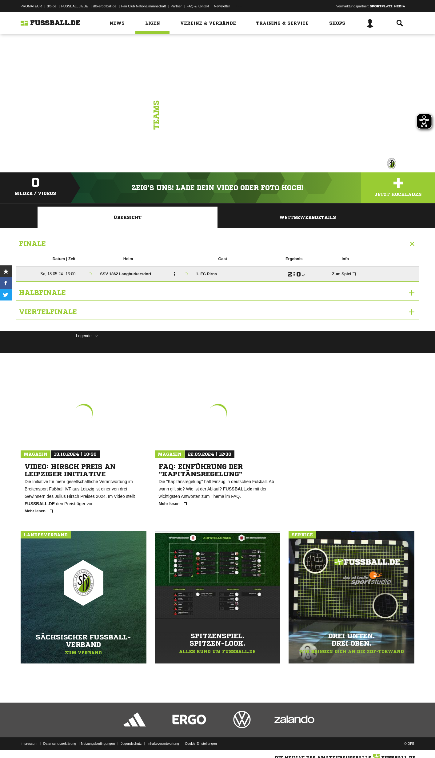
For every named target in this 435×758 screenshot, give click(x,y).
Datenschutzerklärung (59, 743)
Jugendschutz (131, 743)
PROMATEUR (31, 6)
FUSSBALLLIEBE (74, 6)
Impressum (29, 743)
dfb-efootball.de (104, 6)
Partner (176, 6)
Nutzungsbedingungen (98, 743)
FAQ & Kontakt (198, 6)
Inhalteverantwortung (163, 743)
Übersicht (128, 217)
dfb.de (51, 6)
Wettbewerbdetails (307, 217)
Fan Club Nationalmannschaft (143, 6)
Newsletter (222, 6)
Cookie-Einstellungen (201, 743)
